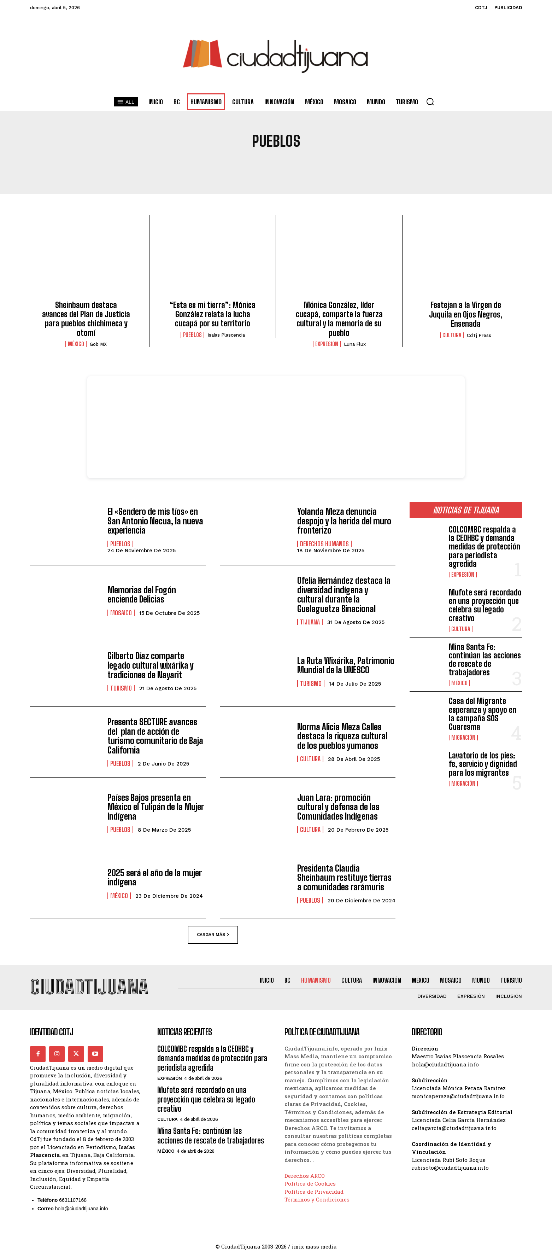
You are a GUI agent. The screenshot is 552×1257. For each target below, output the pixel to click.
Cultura (451, 335)
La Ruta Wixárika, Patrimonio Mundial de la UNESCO (345, 665)
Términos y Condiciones (317, 1199)
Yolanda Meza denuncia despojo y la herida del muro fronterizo (343, 520)
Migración (463, 737)
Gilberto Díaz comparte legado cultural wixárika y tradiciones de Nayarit (150, 665)
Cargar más (213, 935)
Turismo (121, 688)
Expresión (326, 344)
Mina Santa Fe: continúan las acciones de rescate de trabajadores (485, 659)
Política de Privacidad (313, 1191)
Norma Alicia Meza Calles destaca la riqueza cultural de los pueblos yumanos (342, 736)
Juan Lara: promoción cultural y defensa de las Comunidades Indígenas (338, 806)
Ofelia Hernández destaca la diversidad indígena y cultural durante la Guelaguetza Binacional (343, 595)
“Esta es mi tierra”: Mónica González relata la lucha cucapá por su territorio (213, 314)
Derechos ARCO (304, 1175)
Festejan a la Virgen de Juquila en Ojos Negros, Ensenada (466, 314)
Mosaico (121, 613)
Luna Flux (355, 344)
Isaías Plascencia (226, 335)
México (76, 344)
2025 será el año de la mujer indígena (154, 877)
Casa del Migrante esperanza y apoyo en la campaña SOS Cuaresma (482, 714)
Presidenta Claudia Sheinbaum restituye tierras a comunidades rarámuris (344, 877)
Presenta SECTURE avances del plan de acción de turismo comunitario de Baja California (154, 736)
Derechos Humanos (324, 544)
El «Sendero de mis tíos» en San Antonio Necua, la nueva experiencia (154, 520)
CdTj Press (479, 335)
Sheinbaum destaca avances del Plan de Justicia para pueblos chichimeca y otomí (86, 319)
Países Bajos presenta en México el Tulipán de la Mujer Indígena (155, 806)
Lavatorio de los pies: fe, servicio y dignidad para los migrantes (483, 764)
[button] (430, 101)
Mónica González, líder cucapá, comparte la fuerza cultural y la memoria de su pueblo (339, 319)
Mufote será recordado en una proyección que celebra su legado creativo (485, 605)
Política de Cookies (310, 1183)
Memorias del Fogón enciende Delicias (141, 594)
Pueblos (192, 335)
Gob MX (98, 344)
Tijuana (310, 622)
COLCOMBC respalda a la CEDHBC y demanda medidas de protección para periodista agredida (484, 547)
